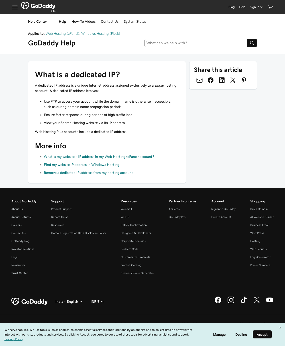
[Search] (252, 43)
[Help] (242, 7)
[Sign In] (257, 7)
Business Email (259, 225)
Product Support (61, 209)
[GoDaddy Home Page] (29, 301)
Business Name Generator (137, 273)
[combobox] (195, 43)
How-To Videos (83, 21)
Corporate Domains (133, 241)
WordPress (257, 233)
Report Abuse (59, 217)
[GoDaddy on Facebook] (218, 302)
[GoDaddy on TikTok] (244, 302)
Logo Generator (260, 257)
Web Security (258, 249)
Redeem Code (129, 249)
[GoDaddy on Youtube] (270, 302)
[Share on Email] (199, 80)
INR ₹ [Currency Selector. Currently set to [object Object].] (98, 301)
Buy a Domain (259, 209)
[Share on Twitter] (232, 80)
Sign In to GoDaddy (223, 209)
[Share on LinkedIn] (221, 80)
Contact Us (109, 21)
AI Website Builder (262, 217)
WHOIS (125, 217)
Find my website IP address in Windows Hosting (81, 164)
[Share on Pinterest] (244, 80)
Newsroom (18, 265)
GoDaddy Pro (177, 217)
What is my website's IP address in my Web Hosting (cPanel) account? (99, 156)
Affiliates (174, 209)
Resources (57, 225)
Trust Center (19, 273)
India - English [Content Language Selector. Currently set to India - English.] (69, 301)
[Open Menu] (13, 7)
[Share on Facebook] (210, 80)
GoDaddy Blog (20, 241)
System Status (135, 21)
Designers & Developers (136, 233)
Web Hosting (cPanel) (62, 33)
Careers (16, 225)
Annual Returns (21, 217)
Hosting (255, 241)
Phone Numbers (260, 265)
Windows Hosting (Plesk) (100, 33)
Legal (14, 257)
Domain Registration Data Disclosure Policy (78, 233)
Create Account (221, 217)
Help (62, 21)
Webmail (126, 209)
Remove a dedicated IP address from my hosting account (88, 172)
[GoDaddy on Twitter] (257, 302)
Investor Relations (22, 249)
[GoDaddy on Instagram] (231, 302)
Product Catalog (131, 265)
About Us (17, 209)
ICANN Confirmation (134, 225)
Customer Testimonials (135, 257)
